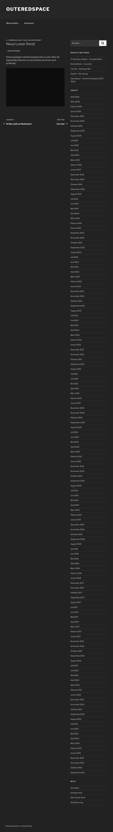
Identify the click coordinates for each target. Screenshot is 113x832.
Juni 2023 (75, 262)
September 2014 (78, 772)
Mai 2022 (74, 325)
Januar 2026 (76, 111)
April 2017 (75, 622)
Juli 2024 (74, 199)
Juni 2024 (75, 204)
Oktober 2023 (76, 242)
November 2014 (77, 763)
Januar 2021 (76, 403)
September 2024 (78, 189)
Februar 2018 (76, 573)
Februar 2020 (76, 456)
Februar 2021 (76, 398)
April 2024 (75, 213)
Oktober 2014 (76, 767)
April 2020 (75, 447)
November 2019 (77, 471)
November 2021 (77, 354)
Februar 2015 (76, 748)
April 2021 (75, 388)
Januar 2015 (76, 753)
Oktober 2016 (76, 651)
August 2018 (76, 544)
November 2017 (77, 588)
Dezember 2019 (77, 466)
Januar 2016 (76, 695)
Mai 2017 (74, 617)
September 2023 (78, 247)
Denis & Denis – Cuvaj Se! (81, 64)
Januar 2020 (76, 461)
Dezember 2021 (77, 349)
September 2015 (78, 714)
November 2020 (78, 413)
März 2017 (75, 627)
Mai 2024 (75, 208)
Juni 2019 (75, 495)
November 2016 (77, 646)
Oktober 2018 (76, 534)
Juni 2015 (75, 729)
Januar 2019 (76, 520)
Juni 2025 (75, 145)
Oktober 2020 (76, 417)
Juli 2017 (74, 607)
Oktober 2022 (76, 301)
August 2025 (76, 136)
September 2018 (78, 539)
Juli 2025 (74, 140)
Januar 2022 (76, 345)
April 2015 (75, 738)
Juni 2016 (75, 670)
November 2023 (77, 238)
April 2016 (75, 680)
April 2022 (75, 330)
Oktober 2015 (76, 709)
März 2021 (75, 393)
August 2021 (76, 369)
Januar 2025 (76, 170)
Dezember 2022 (77, 291)
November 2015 (77, 704)
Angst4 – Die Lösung (79, 74)
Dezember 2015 (77, 699)
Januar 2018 (76, 578)
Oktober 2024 (76, 184)
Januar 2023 (76, 286)
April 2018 (75, 563)
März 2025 (75, 160)
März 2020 (75, 452)
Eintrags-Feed (76, 793)
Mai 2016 (74, 675)
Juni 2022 (75, 320)
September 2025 (78, 131)
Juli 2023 (74, 257)
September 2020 (78, 422)
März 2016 (75, 685)
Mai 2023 (75, 267)
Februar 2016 (76, 690)
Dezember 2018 (77, 524)
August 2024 (76, 194)
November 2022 (77, 296)
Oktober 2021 (76, 359)
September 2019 (78, 481)
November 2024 (77, 179)
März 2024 (75, 218)
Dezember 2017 (77, 583)
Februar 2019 (76, 515)
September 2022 (78, 306)
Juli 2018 (74, 549)
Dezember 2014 (77, 758)
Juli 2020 (74, 432)
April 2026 (75, 97)
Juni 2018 (75, 554)
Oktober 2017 (76, 592)
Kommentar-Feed (78, 797)
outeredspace (28, 9)
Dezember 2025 (77, 116)
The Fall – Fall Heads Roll (80, 69)
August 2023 (76, 252)
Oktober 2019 (76, 476)
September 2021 (78, 364)
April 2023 (75, 272)
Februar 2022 (76, 340)
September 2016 (78, 656)
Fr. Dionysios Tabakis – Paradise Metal (86, 59)
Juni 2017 (74, 612)
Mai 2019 (74, 500)
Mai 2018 (74, 559)
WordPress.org (77, 802)
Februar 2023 (76, 281)
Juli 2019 (74, 490)
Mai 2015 (74, 734)
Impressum (29, 23)
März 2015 (75, 743)
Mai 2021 (74, 384)
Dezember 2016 (77, 641)
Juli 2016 (74, 665)
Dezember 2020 (77, 408)
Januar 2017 (76, 636)
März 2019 (75, 510)
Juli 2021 (74, 374)
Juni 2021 (74, 379)
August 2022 (76, 311)
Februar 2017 (76, 631)
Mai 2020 (75, 442)
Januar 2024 (76, 228)
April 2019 (75, 505)
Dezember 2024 (77, 174)
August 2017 (76, 602)
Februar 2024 (76, 223)
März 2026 (75, 102)
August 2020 (76, 427)
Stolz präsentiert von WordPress (18, 826)
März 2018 (75, 568)
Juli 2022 (74, 315)
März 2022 (75, 335)
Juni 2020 (75, 437)
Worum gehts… (12, 23)
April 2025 (75, 155)
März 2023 (75, 277)
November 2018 (77, 529)
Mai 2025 (75, 150)
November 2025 (77, 121)
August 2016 (76, 661)
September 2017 (78, 597)
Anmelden (75, 788)
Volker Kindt (35, 40)
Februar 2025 (76, 165)
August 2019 (76, 486)
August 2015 (76, 719)
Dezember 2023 (77, 233)
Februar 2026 (76, 106)
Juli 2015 (74, 724)
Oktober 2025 (76, 126)
